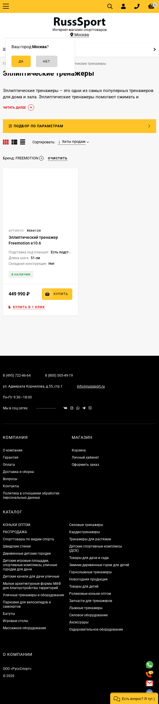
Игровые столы (15, 621)
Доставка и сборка (18, 472)
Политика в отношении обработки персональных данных (31, 495)
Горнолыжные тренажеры (90, 572)
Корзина (79, 450)
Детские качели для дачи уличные (31, 576)
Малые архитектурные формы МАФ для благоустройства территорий (32, 586)
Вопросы (10, 479)
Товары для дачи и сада (89, 558)
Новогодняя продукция (88, 579)
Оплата (9, 465)
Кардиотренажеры (84, 532)
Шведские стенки (17, 546)
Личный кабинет (85, 457)
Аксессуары (78, 622)
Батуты (9, 614)
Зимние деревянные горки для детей (99, 565)
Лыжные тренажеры (85, 608)
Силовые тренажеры (86, 525)
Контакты (11, 486)
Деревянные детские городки (27, 554)
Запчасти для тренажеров (90, 601)
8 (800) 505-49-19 (59, 375)
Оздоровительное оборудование (96, 629)
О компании (12, 450)
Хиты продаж (72, 141)
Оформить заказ (85, 465)
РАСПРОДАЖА (15, 532)
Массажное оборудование (24, 628)
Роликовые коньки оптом (90, 594)
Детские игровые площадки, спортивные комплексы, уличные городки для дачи (30, 565)
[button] (134, 698)
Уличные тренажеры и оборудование (33, 595)
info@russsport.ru (91, 386)
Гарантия (10, 457)
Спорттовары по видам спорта (28, 539)
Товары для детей (83, 586)
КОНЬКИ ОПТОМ (16, 525)
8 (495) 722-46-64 (17, 375)
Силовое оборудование (88, 615)
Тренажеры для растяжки (90, 539)
